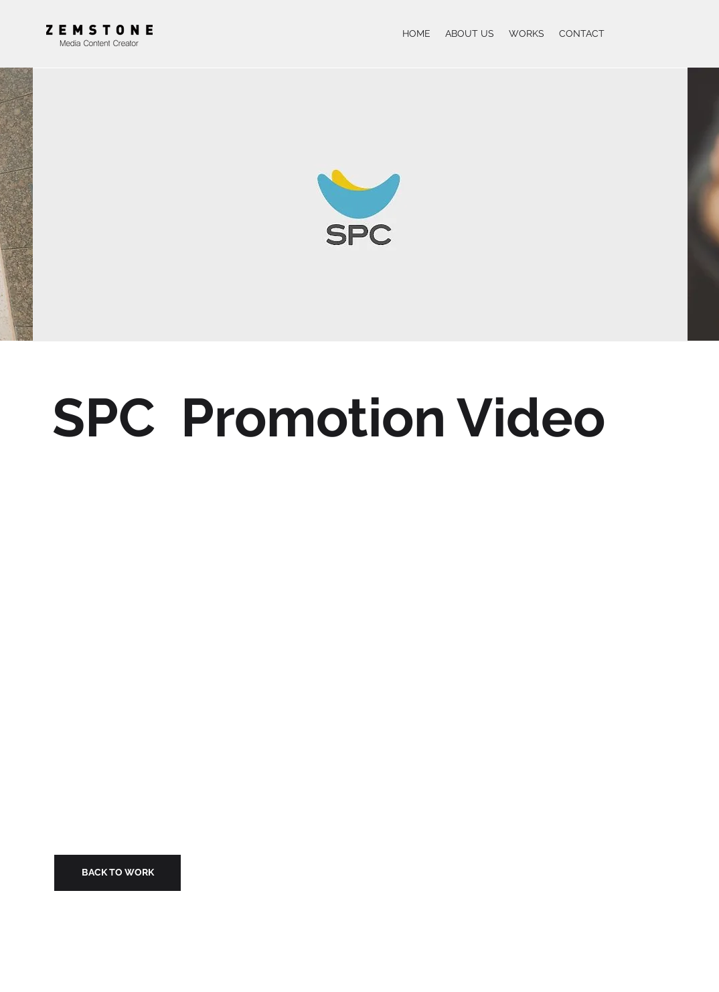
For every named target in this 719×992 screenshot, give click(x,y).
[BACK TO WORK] (117, 873)
